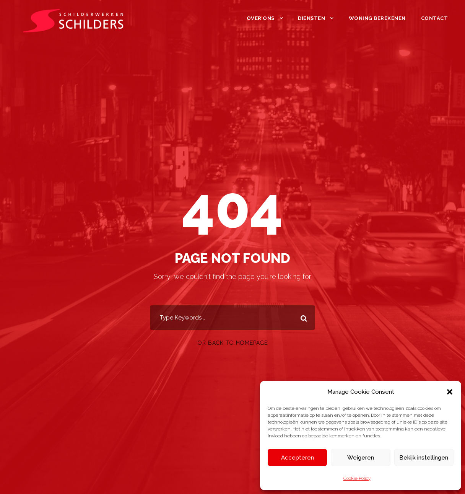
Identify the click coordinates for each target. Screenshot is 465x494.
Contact (434, 18)
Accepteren (297, 457)
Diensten (311, 18)
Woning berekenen (377, 18)
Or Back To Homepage (233, 343)
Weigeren (360, 457)
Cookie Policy (357, 478)
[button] (450, 392)
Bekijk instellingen (423, 457)
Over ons (261, 18)
